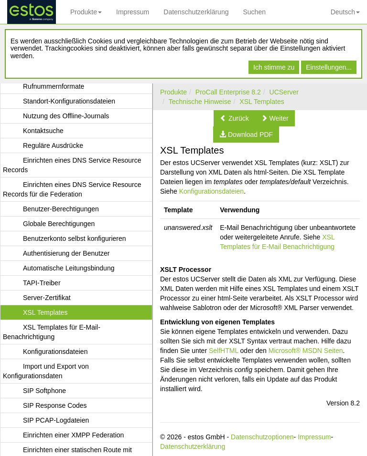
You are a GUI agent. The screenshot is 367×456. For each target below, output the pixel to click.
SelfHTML (223, 350)
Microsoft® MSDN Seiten (306, 350)
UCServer (284, 92)
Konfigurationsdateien (211, 191)
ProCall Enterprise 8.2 (228, 92)
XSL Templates (261, 101)
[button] (234, 118)
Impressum (132, 12)
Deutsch (345, 12)
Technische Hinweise (200, 101)
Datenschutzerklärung (195, 12)
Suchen (254, 12)
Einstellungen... (329, 67)
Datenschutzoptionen (262, 437)
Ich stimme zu (273, 67)
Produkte (86, 12)
